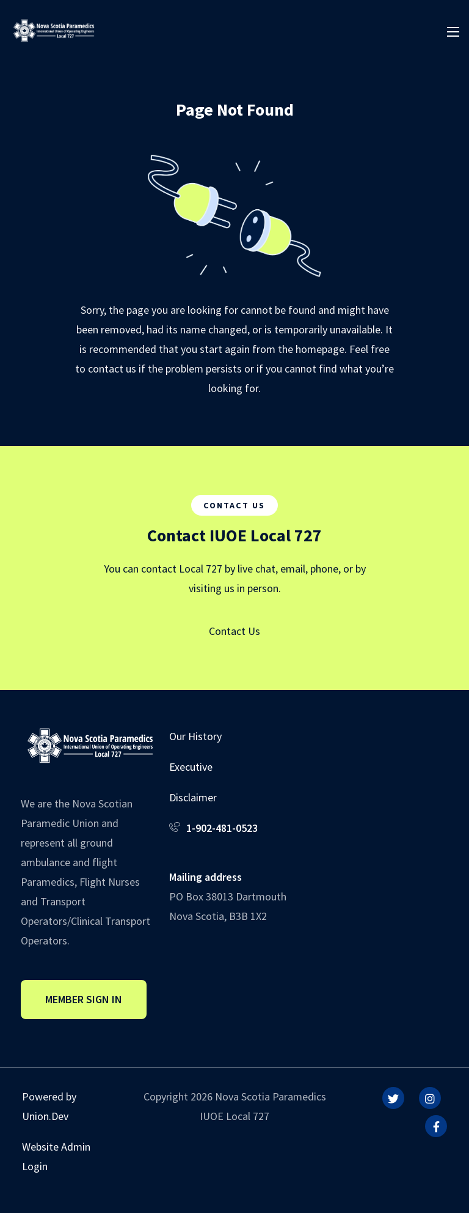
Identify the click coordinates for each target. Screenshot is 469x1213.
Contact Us (234, 631)
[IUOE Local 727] (53, 29)
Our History (195, 736)
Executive (191, 767)
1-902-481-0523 (222, 828)
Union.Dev (45, 1116)
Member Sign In (83, 999)
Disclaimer (193, 797)
